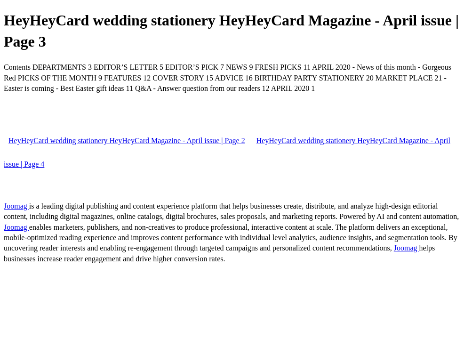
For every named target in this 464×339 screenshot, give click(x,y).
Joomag (16, 206)
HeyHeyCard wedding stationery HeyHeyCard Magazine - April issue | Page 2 (126, 141)
